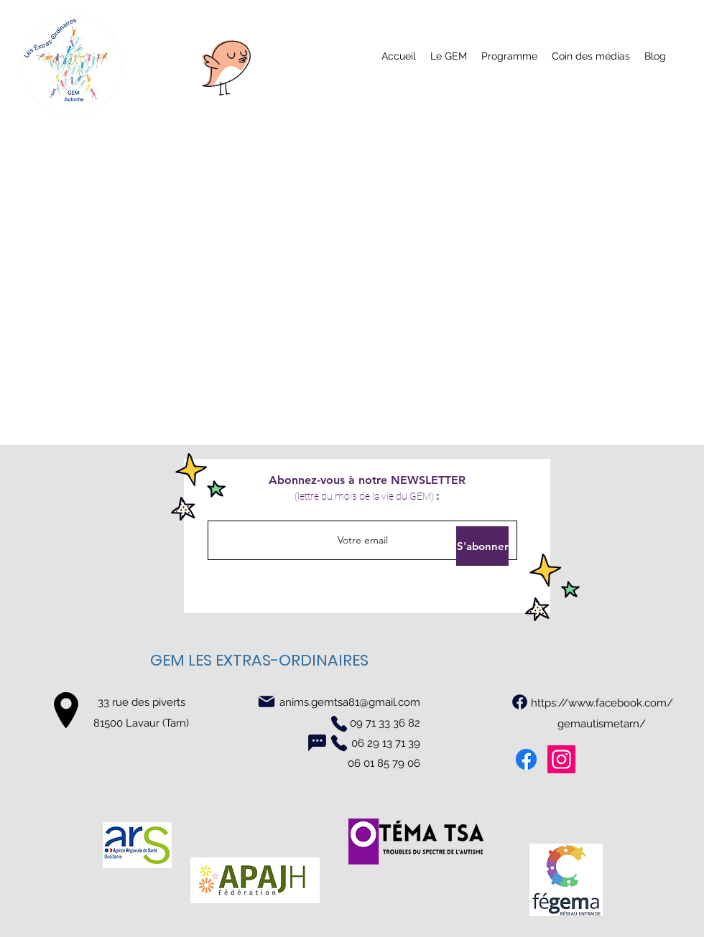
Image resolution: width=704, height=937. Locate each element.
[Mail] (266, 701)
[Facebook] (526, 759)
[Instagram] (561, 759)
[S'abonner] (482, 546)
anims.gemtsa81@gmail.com (349, 702)
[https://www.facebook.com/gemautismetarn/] (520, 701)
